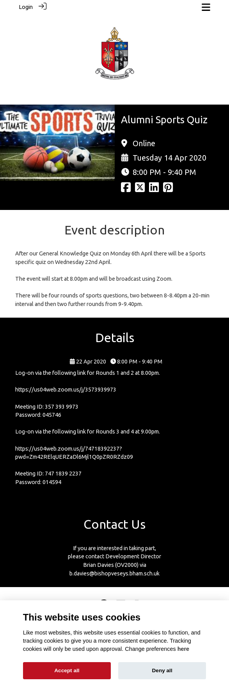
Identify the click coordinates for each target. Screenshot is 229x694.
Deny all (162, 670)
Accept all (66, 670)
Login (26, 7)
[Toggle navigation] (206, 7)
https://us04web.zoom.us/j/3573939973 (65, 389)
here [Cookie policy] (183, 649)
